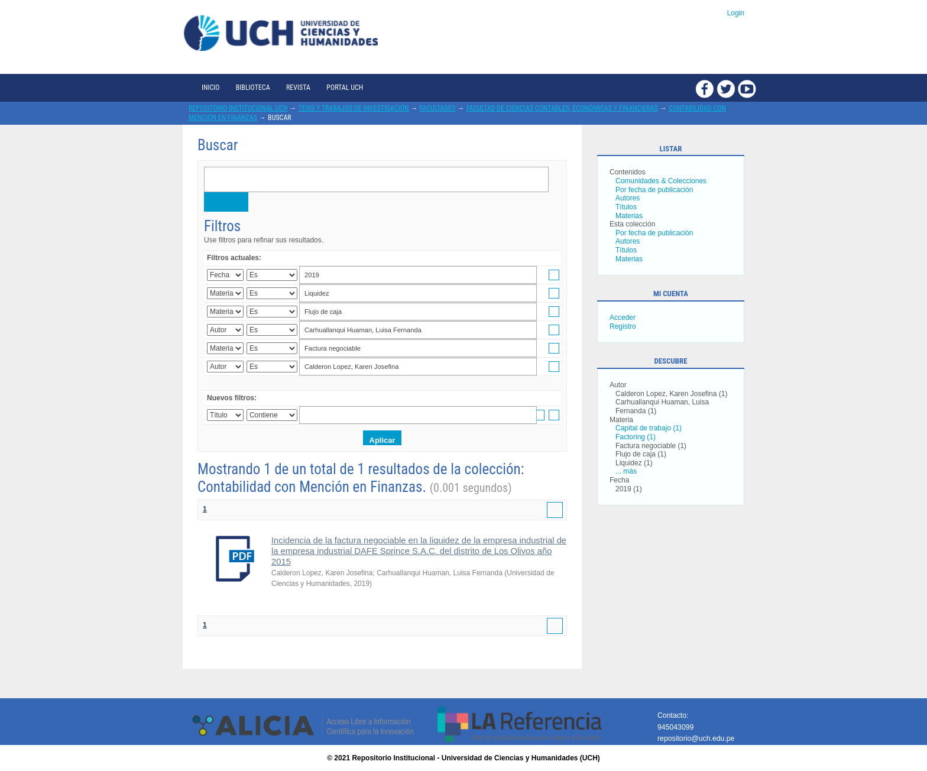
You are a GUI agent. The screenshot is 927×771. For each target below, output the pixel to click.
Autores (627, 198)
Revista (298, 87)
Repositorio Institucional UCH (238, 108)
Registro (623, 326)
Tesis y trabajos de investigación (354, 108)
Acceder (623, 317)
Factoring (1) (635, 437)
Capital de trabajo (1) (648, 428)
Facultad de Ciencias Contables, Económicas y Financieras (562, 108)
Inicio (210, 87)
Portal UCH (344, 87)
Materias (629, 216)
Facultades (438, 108)
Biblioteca (253, 87)
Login (735, 13)
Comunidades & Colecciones (660, 181)
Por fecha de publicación (654, 190)
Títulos (626, 207)
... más (626, 471)
